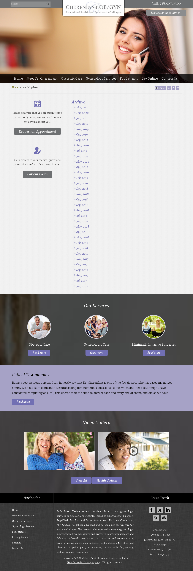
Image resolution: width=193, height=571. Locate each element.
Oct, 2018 (82, 199)
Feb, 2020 (82, 113)
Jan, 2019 (82, 183)
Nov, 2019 (82, 129)
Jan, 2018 (82, 248)
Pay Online (150, 79)
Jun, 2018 (82, 221)
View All (81, 480)
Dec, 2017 (82, 253)
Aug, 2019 (82, 145)
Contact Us (169, 79)
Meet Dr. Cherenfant (42, 79)
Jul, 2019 (81, 150)
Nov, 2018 (82, 194)
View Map (160, 544)
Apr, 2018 (82, 232)
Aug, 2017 (82, 275)
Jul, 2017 (81, 280)
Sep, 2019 (82, 140)
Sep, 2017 (82, 270)
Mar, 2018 (82, 237)
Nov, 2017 (82, 259)
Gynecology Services (101, 79)
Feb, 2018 (82, 243)
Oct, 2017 (82, 264)
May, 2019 (82, 161)
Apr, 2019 (82, 167)
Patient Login (37, 174)
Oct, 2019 (82, 134)
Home (18, 79)
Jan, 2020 (82, 118)
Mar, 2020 (82, 107)
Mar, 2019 (82, 172)
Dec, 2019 (82, 123)
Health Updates (107, 480)
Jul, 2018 (81, 215)
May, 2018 (82, 226)
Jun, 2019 (82, 156)
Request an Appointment (166, 12)
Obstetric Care (71, 79)
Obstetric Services (22, 521)
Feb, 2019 (82, 178)
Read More (39, 352)
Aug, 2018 (82, 210)
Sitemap (16, 542)
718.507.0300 (170, 4)
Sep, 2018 (82, 205)
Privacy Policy (20, 537)
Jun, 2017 (82, 286)
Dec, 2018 (82, 188)
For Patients (129, 79)
